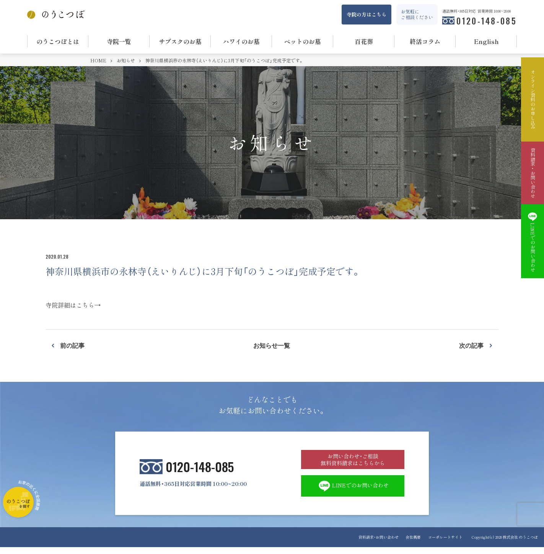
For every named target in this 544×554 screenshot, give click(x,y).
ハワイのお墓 (241, 41)
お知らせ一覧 (271, 345)
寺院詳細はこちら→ (73, 305)
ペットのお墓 (302, 41)
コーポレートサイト (445, 544)
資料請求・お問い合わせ (374, 544)
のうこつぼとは (57, 41)
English (486, 41)
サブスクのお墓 (180, 41)
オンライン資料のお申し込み (532, 99)
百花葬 (364, 41)
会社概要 (411, 544)
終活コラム (425, 41)
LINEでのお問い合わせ (352, 492)
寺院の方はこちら (366, 14)
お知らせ (126, 60)
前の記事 (72, 345)
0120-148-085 (486, 21)
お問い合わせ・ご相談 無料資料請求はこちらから (352, 462)
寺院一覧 (119, 41)
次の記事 (471, 345)
